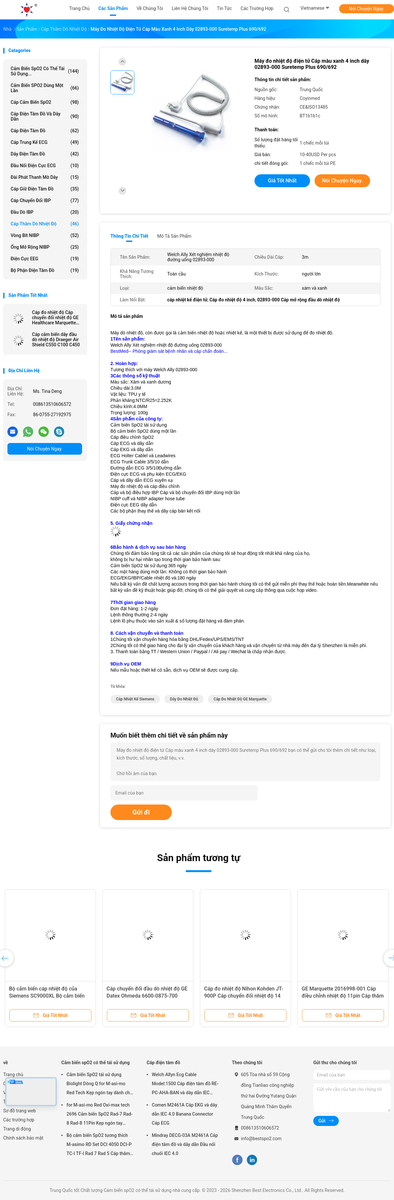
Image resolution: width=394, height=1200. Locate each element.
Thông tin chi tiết (129, 236)
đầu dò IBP (45, 212)
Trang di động (17, 1128)
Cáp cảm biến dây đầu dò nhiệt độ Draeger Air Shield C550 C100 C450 (56, 339)
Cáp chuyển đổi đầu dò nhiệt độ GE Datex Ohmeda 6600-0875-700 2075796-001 (147, 996)
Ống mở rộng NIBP (45, 247)
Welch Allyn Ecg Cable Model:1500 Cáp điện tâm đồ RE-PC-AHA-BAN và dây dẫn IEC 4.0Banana (185, 1084)
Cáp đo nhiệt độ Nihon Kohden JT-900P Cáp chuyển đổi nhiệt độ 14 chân (243, 996)
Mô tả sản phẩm (174, 236)
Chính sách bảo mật (23, 1138)
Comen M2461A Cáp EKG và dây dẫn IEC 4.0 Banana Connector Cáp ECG (184, 1114)
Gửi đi (141, 812)
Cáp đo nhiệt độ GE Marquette (240, 699)
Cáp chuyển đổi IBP (45, 200)
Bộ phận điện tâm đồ (45, 270)
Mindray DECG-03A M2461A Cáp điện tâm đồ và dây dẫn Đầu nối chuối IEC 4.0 (185, 1144)
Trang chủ (13, 1074)
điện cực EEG (45, 258)
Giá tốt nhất (282, 181)
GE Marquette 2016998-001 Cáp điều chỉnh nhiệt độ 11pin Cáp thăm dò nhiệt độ (343, 996)
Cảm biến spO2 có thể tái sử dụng (95, 1062)
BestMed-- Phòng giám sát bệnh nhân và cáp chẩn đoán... (168, 351)
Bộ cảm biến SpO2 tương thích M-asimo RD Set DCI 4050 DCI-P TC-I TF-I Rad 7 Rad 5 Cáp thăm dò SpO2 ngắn (99, 1145)
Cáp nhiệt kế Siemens (135, 699)
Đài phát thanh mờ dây (45, 177)
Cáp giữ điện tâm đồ (45, 189)
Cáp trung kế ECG (45, 142)
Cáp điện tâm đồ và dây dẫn (45, 116)
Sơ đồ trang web (19, 1110)
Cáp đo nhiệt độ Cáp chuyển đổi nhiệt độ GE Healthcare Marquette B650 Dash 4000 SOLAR (56, 317)
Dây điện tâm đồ (45, 154)
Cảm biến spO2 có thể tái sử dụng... (45, 71)
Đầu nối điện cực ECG (45, 165)
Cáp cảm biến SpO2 (45, 102)
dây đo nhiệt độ (184, 699)
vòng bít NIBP (45, 235)
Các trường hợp (18, 1119)
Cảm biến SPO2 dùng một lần (45, 88)
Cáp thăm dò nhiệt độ (45, 224)
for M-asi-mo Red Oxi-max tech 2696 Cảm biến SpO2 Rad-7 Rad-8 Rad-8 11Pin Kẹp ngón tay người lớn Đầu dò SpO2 (100, 1115)
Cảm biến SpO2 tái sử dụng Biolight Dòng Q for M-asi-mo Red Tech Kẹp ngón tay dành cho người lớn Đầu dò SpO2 (99, 1084)
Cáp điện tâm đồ (45, 130)
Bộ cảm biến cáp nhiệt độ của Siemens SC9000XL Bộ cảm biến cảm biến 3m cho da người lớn (47, 996)
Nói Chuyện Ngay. (366, 8)
